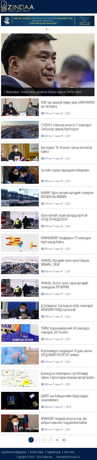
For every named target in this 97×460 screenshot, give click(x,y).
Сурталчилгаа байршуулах (13, 452)
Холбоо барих (37, 452)
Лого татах (69, 452)
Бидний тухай (53, 452)
